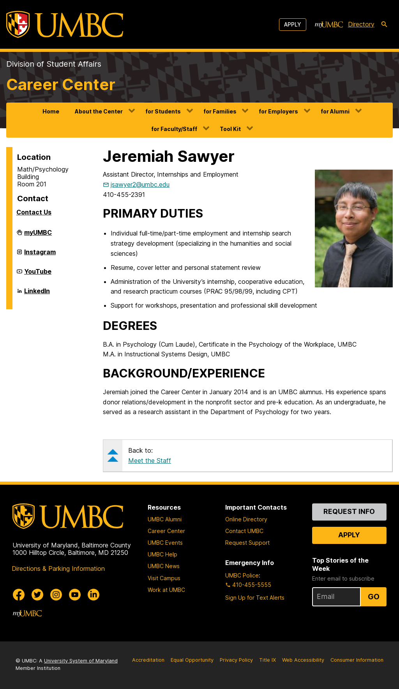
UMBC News (164, 566)
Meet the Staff (149, 460)
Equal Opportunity (192, 660)
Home (50, 111)
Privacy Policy (236, 660)
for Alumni (335, 111)
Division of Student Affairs (53, 64)
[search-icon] (384, 24)
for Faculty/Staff (174, 129)
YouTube (37, 274)
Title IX (267, 660)
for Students (163, 111)
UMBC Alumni (165, 519)
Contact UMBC (244, 531)
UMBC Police (242, 575)
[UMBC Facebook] (18, 594)
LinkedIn (37, 294)
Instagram (40, 255)
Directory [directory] (361, 24)
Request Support (247, 542)
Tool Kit (230, 129)
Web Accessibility (303, 660)
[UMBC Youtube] (74, 594)
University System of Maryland (81, 661)
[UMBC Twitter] (37, 594)
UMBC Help (162, 554)
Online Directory (246, 519)
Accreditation (148, 660)
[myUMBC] (328, 24)
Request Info (349, 511)
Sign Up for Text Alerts (254, 597)
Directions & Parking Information (58, 568)
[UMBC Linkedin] (93, 594)
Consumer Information (356, 660)
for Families (220, 111)
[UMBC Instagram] (56, 594)
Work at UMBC (166, 589)
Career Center (60, 84)
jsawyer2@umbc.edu (140, 184)
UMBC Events (165, 542)
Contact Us (33, 212)
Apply (292, 24)
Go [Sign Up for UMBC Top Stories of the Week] (374, 596)
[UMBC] (64, 24)
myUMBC (38, 235)
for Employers (278, 111)
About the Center (99, 111)
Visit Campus (164, 578)
